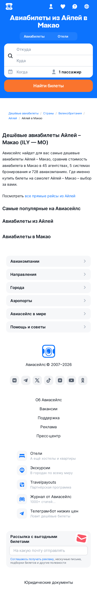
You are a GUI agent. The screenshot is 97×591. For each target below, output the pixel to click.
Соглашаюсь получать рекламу (32, 559)
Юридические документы (48, 582)
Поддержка (48, 417)
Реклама (48, 426)
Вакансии (48, 408)
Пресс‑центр (48, 435)
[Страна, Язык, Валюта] (86, 6)
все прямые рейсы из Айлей (50, 196)
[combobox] (48, 49)
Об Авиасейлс (48, 399)
